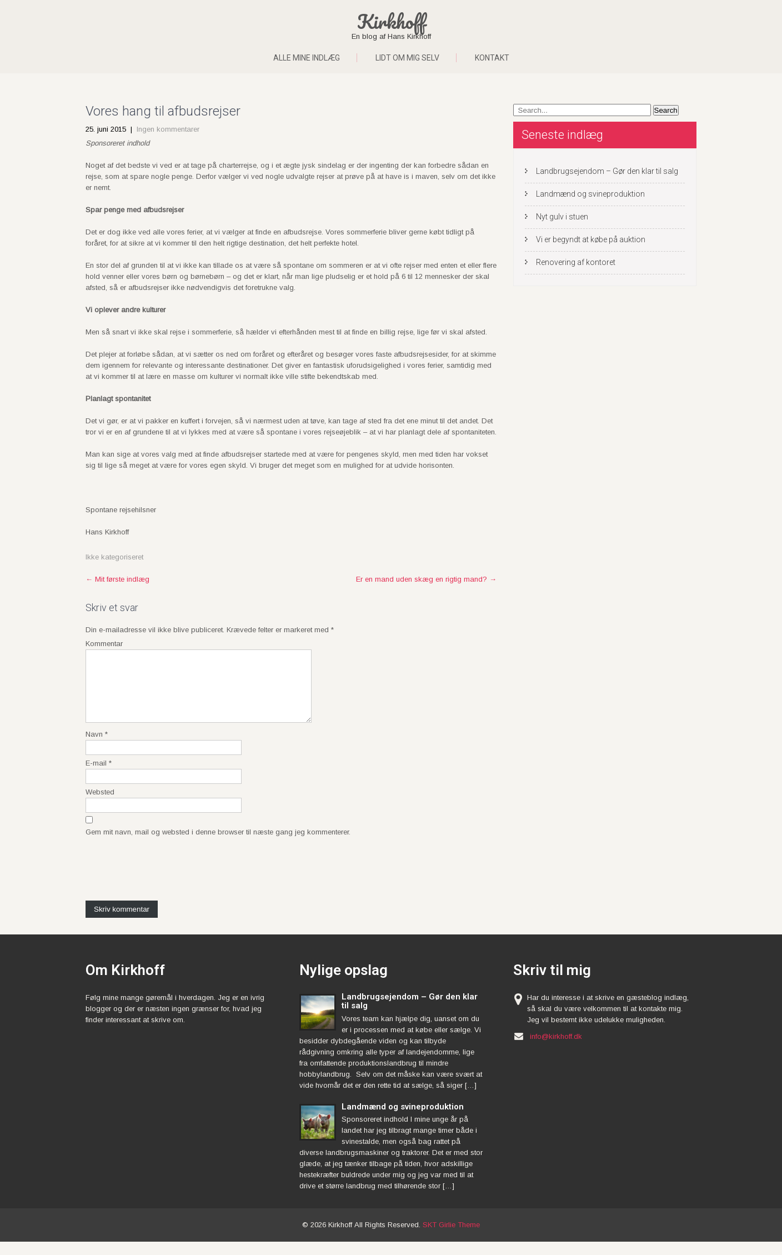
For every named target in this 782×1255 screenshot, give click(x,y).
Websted (100, 805)
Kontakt (492, 57)
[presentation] (170, 881)
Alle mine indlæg (306, 57)
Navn (97, 747)
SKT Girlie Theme (451, 1238)
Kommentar (104, 643)
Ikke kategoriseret (114, 557)
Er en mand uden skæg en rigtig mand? (426, 579)
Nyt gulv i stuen (562, 216)
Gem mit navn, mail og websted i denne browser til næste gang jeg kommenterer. (218, 845)
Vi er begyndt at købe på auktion (590, 239)
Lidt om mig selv (407, 57)
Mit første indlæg (117, 579)
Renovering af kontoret (575, 262)
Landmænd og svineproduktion (590, 193)
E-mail (99, 776)
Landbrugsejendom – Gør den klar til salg (607, 171)
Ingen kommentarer (168, 129)
